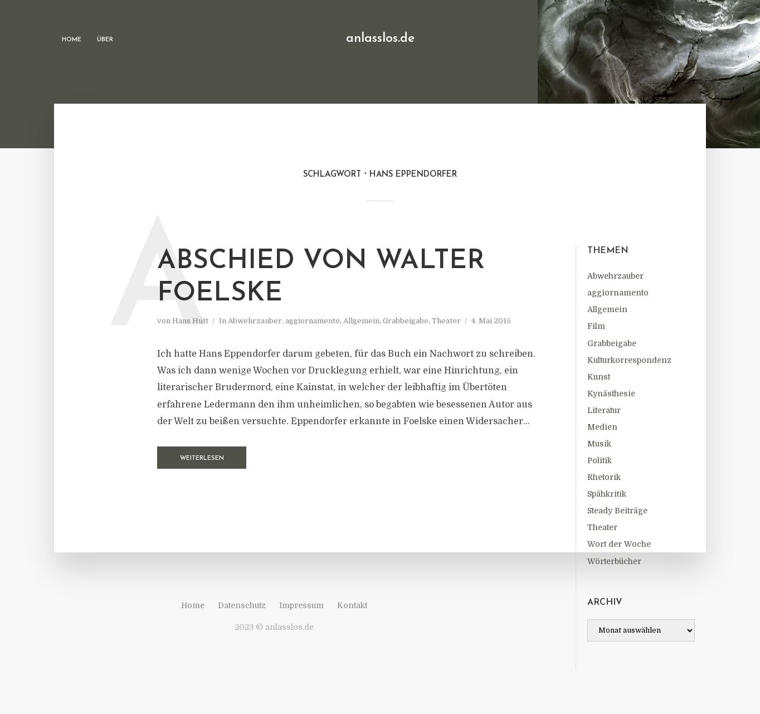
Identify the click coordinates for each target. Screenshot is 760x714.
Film (596, 326)
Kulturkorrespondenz (629, 360)
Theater (602, 527)
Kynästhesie (611, 393)
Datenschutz (242, 605)
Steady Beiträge (617, 510)
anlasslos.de (380, 38)
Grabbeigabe (611, 343)
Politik (599, 460)
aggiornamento (618, 292)
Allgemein (607, 309)
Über (105, 40)
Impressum (301, 605)
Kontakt (352, 605)
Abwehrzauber (615, 275)
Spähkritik (606, 493)
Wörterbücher (614, 561)
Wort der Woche (619, 544)
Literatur (604, 410)
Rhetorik (604, 477)
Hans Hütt (190, 321)
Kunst (598, 376)
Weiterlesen (202, 458)
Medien (602, 426)
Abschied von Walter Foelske (321, 277)
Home (71, 40)
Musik (599, 443)
